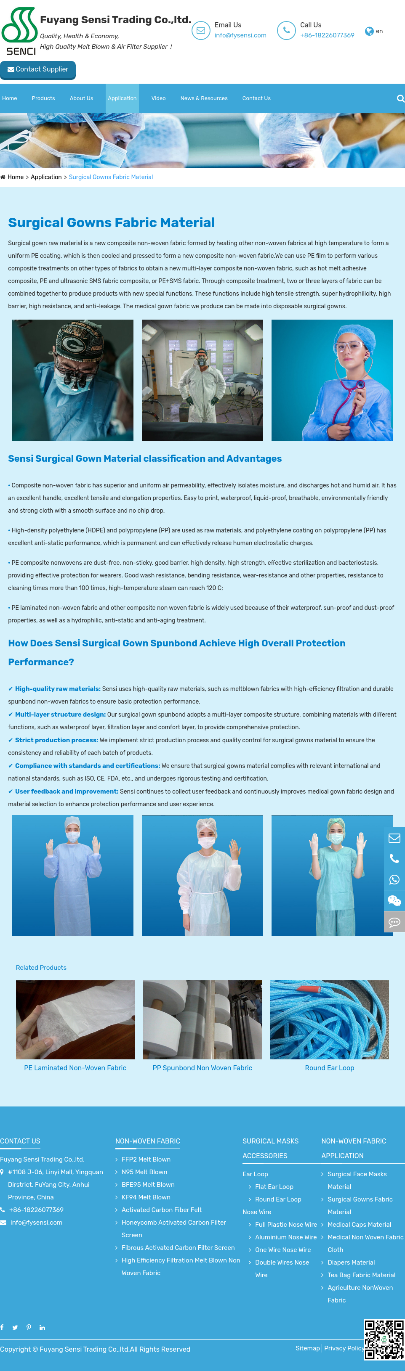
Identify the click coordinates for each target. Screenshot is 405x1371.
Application (122, 98)
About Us (81, 98)
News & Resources (204, 98)
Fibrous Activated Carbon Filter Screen (178, 1248)
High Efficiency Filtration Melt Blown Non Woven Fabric (181, 1267)
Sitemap (308, 1348)
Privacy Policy (344, 1348)
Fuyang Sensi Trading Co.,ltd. (42, 1159)
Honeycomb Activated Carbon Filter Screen (174, 1229)
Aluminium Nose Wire (286, 1237)
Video (159, 98)
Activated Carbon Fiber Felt (162, 1210)
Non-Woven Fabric (147, 1141)
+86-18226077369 (327, 35)
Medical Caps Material (359, 1224)
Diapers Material (351, 1262)
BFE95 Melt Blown (148, 1184)
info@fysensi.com (240, 35)
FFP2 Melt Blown (146, 1159)
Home (9, 98)
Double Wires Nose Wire (282, 1269)
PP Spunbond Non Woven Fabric (203, 1068)
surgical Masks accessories (270, 1148)
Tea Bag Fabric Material (361, 1275)
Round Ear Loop (329, 1068)
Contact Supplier (38, 69)
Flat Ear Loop (274, 1187)
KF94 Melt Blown (146, 1197)
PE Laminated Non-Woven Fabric (75, 1068)
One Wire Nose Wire (283, 1250)
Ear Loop (255, 1174)
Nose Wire (256, 1212)
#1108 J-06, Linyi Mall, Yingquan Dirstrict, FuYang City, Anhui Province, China (55, 1184)
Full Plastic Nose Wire (286, 1224)
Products (43, 98)
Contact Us (256, 98)
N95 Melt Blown (145, 1172)
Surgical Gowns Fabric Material (111, 177)
